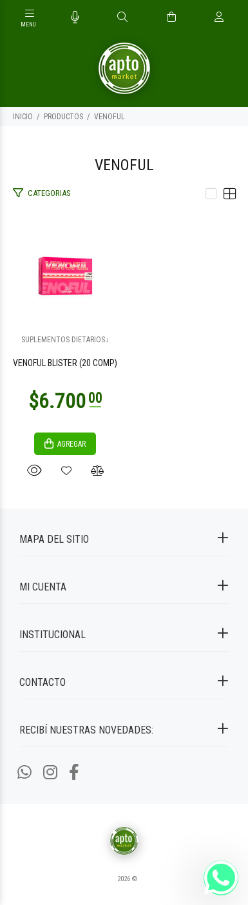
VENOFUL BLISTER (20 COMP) (65, 363)
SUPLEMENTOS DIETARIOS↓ (65, 339)
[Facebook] (74, 772)
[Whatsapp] (24, 772)
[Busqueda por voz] (75, 17)
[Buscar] (122, 17)
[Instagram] (50, 772)
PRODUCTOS (63, 116)
